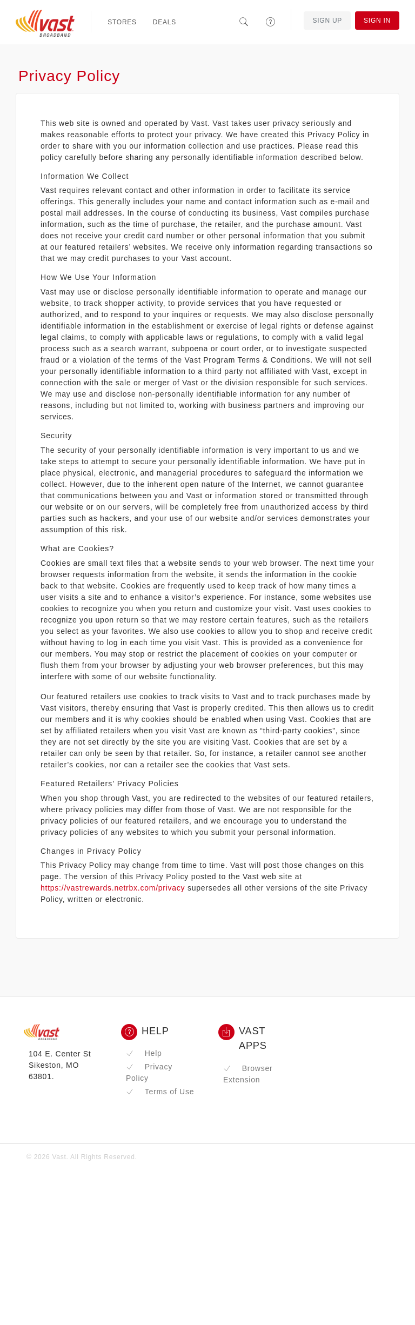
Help (144, 1053)
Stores (122, 22)
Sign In (377, 20)
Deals (164, 22)
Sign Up (327, 20)
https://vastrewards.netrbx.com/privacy (113, 888)
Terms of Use (160, 1091)
